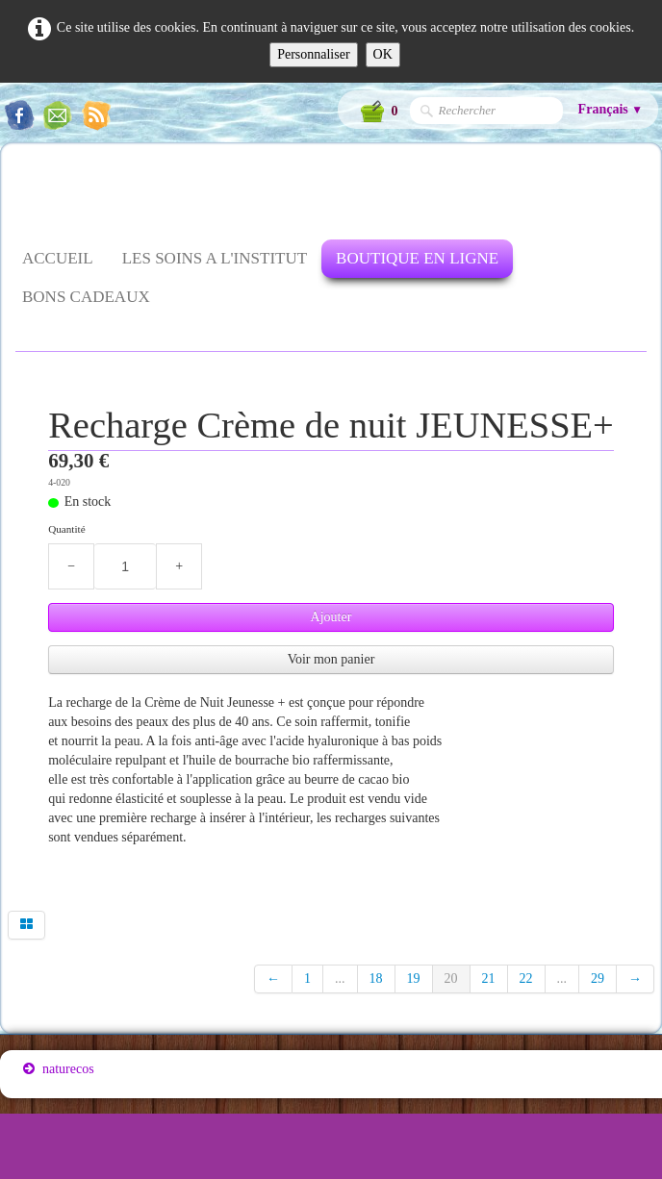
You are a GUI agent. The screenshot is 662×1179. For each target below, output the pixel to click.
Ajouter (331, 617)
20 (451, 978)
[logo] (22, 194)
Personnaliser (313, 54)
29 (597, 978)
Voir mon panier (331, 659)
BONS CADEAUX (86, 297)
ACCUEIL (57, 258)
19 (413, 978)
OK (383, 54)
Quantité (67, 529)
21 (489, 978)
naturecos (58, 1069)
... (340, 978)
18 (376, 978)
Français (610, 109)
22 (526, 978)
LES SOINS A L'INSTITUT (214, 258)
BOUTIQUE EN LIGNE (417, 258)
